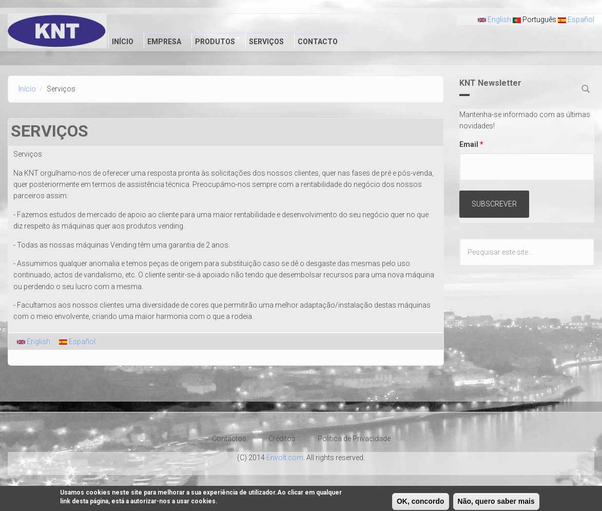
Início (122, 41)
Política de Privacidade (354, 438)
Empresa (164, 41)
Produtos (215, 40)
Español (576, 19)
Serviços (266, 41)
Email (471, 144)
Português (534, 19)
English (494, 19)
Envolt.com (284, 457)
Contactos (229, 438)
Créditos (282, 438)
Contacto (318, 41)
